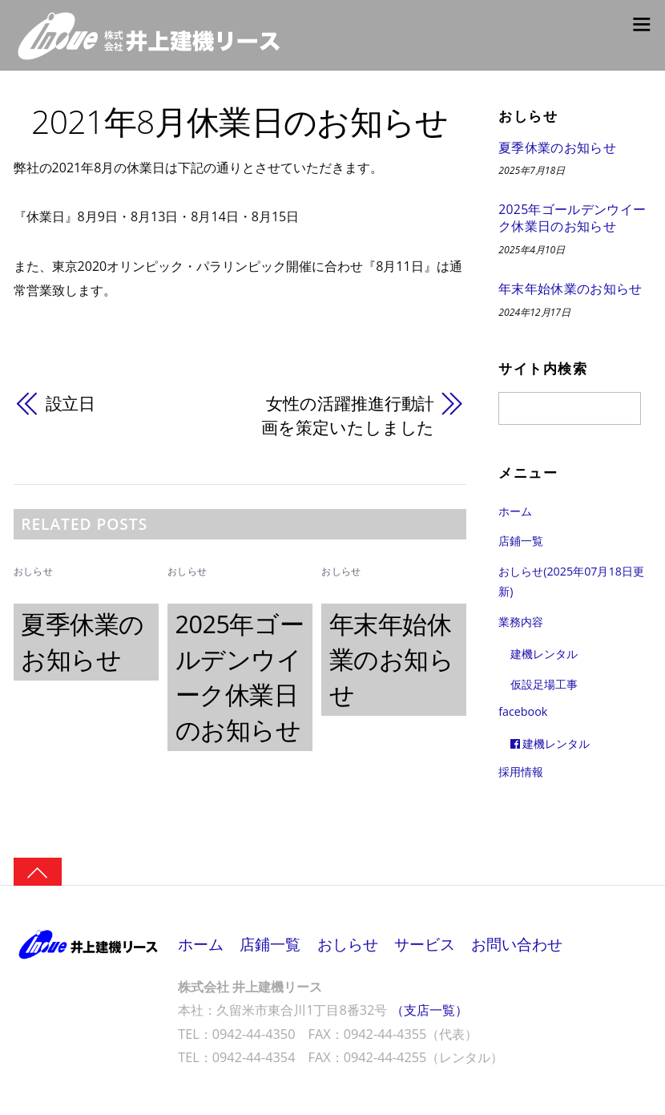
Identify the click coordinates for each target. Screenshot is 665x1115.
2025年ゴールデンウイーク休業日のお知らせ (572, 218)
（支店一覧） (429, 1011)
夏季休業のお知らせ (557, 147)
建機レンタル (544, 654)
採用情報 (520, 771)
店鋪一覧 (520, 541)
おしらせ (33, 572)
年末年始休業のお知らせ (391, 659)
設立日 (71, 403)
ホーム (515, 511)
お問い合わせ (517, 944)
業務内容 (520, 621)
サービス (424, 944)
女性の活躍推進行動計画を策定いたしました (347, 415)
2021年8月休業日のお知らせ (240, 121)
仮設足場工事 (544, 684)
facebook (523, 712)
